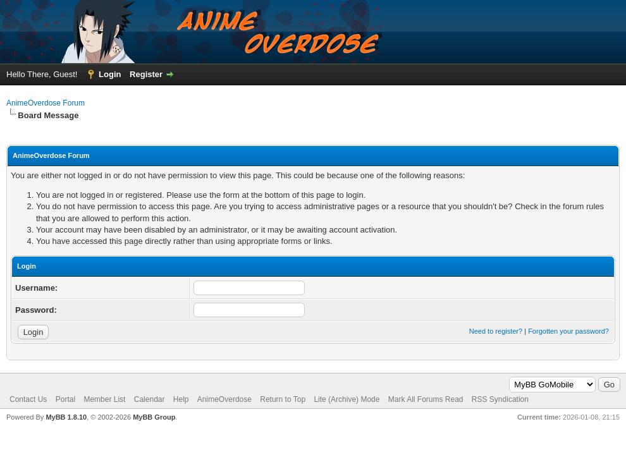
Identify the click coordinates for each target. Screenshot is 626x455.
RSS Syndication (500, 399)
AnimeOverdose (224, 399)
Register (146, 74)
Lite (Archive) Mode (346, 399)
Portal (65, 399)
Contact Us (28, 399)
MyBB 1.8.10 (66, 417)
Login (110, 74)
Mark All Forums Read (425, 399)
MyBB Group (154, 417)
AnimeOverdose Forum (45, 103)
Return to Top (282, 399)
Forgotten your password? (568, 331)
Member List (104, 399)
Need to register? (495, 331)
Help (181, 399)
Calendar (149, 399)
